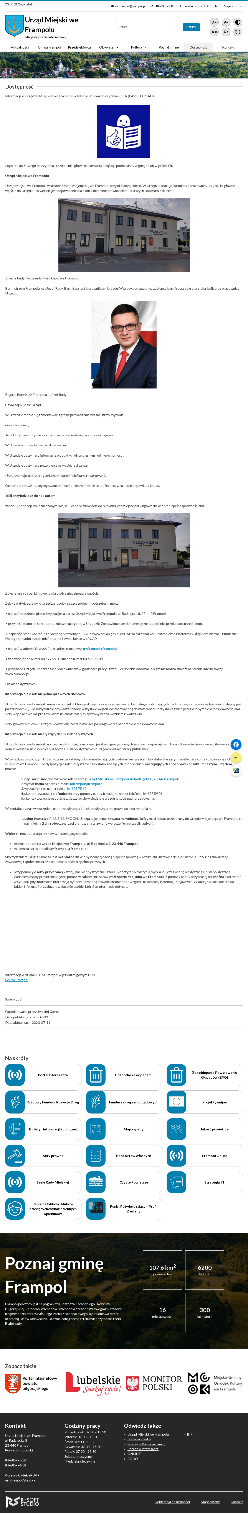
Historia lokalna (139, 1439)
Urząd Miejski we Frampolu (148, 1434)
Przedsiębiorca (79, 48)
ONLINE (134, 1453)
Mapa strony (232, 6)
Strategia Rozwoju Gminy (146, 1444)
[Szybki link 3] (236, 770)
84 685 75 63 (76, 788)
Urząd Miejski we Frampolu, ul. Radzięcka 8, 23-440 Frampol (133, 779)
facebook (190, 6)
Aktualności (20, 47)
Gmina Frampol (49, 48)
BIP (190, 1434)
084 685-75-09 (164, 6)
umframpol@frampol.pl (130, 6)
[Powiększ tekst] (214, 22)
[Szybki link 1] (236, 744)
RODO (132, 1458)
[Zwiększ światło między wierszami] (214, 32)
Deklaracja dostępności (172, 1502)
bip (217, 6)
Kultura (139, 47)
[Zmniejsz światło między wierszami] (226, 32)
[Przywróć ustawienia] (237, 32)
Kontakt (228, 47)
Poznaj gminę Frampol (169, 48)
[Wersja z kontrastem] (237, 22)
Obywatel (109, 47)
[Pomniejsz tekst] (226, 22)
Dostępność (198, 47)
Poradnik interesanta (143, 1449)
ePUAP (206, 6)
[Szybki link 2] (236, 757)
